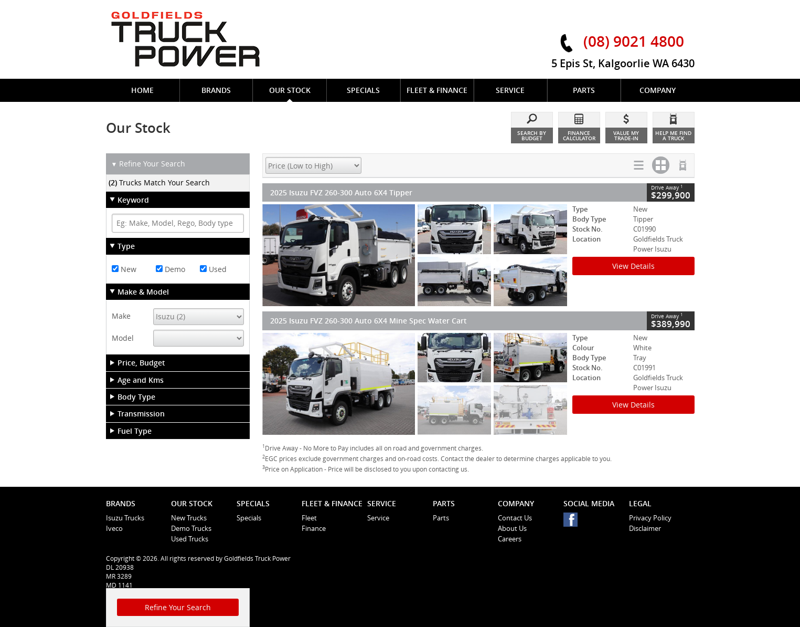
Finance (314, 528)
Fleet (309, 517)
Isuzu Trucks (125, 517)
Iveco (114, 528)
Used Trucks (189, 539)
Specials (249, 517)
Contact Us (515, 517)
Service (378, 517)
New (124, 269)
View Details (633, 266)
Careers (509, 539)
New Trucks (189, 517)
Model (123, 338)
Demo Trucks (191, 528)
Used (213, 269)
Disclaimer (645, 528)
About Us (512, 528)
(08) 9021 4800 (633, 41)
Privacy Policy (650, 517)
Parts (441, 517)
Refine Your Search (148, 164)
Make (121, 316)
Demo (170, 269)
